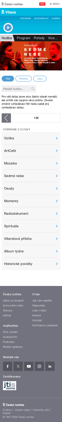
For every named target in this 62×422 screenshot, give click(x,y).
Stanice (7, 310)
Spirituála (11, 226)
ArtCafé (10, 151)
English (7, 413)
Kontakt (37, 320)
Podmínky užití (41, 410)
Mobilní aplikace (13, 346)
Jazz (39, 78)
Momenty (11, 201)
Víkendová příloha (18, 239)
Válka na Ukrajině (13, 300)
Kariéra (36, 315)
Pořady (39, 38)
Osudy (9, 188)
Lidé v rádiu (39, 310)
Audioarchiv (41, 18)
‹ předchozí (6, 118)
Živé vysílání (10, 332)
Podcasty (9, 341)
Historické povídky (18, 264)
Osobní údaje (22, 410)
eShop (7, 315)
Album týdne (14, 251)
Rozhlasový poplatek (45, 325)
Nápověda (38, 305)
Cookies (7, 410)
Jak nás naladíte (42, 300)
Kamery (56, 18)
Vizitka (9, 138)
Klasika (23, 78)
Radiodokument (16, 214)
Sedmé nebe (14, 176)
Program (25, 18)
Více (53, 38)
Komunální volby (13, 305)
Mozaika (10, 163)
